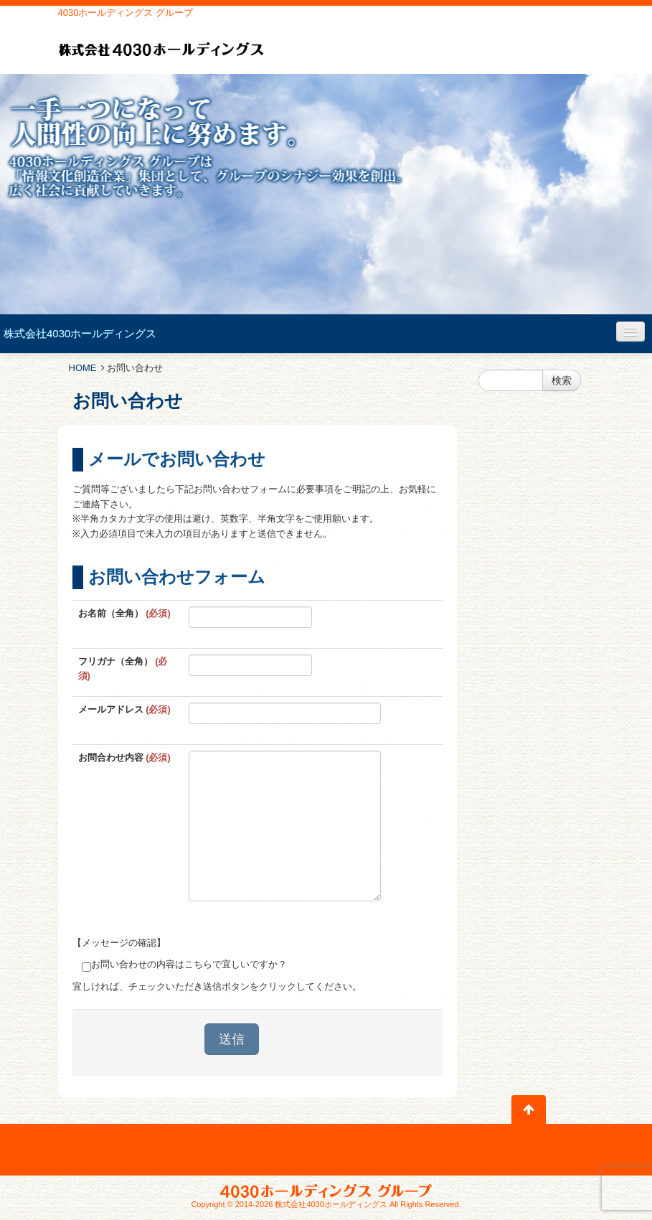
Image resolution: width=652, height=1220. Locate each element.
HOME (83, 367)
